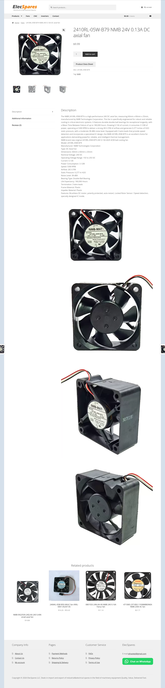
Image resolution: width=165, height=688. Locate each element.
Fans (28, 16)
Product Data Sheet (84, 64)
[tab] (33, 111)
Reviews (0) (16, 125)
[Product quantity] (77, 54)
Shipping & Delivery (60, 662)
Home (17, 23)
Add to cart (90, 54)
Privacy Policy (94, 658)
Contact (55, 16)
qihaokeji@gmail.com (137, 653)
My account (148, 7)
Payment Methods (59, 653)
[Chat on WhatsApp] (137, 661)
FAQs (91, 653)
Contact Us (19, 658)
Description (17, 111)
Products (15, 16)
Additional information (21, 118)
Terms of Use (94, 662)
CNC (35, 16)
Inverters (45, 16)
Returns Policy (58, 658)
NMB (79, 74)
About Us (19, 653)
